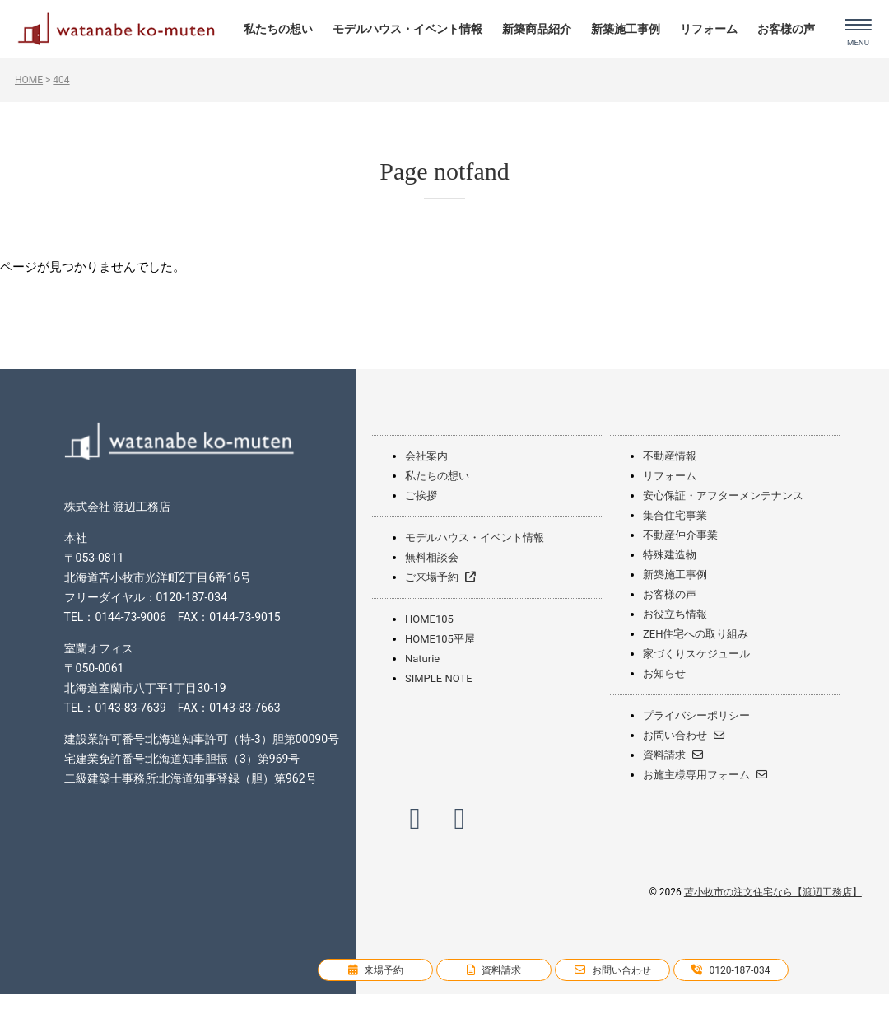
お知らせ (664, 673)
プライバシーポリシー (696, 715)
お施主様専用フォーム (705, 775)
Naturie (422, 658)
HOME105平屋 (440, 639)
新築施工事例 (625, 28)
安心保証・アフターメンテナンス (723, 495)
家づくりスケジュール (696, 653)
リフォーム (709, 28)
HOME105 (429, 619)
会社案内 (426, 456)
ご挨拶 (421, 495)
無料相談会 (431, 557)
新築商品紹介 (536, 28)
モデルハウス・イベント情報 (407, 28)
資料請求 (673, 755)
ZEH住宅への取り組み (695, 634)
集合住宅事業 (675, 515)
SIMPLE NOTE (438, 678)
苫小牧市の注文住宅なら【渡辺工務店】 (773, 892)
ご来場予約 (440, 577)
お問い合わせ (683, 735)
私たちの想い (278, 28)
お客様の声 (786, 28)
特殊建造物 (669, 555)
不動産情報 (669, 456)
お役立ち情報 (675, 614)
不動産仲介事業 (680, 535)
